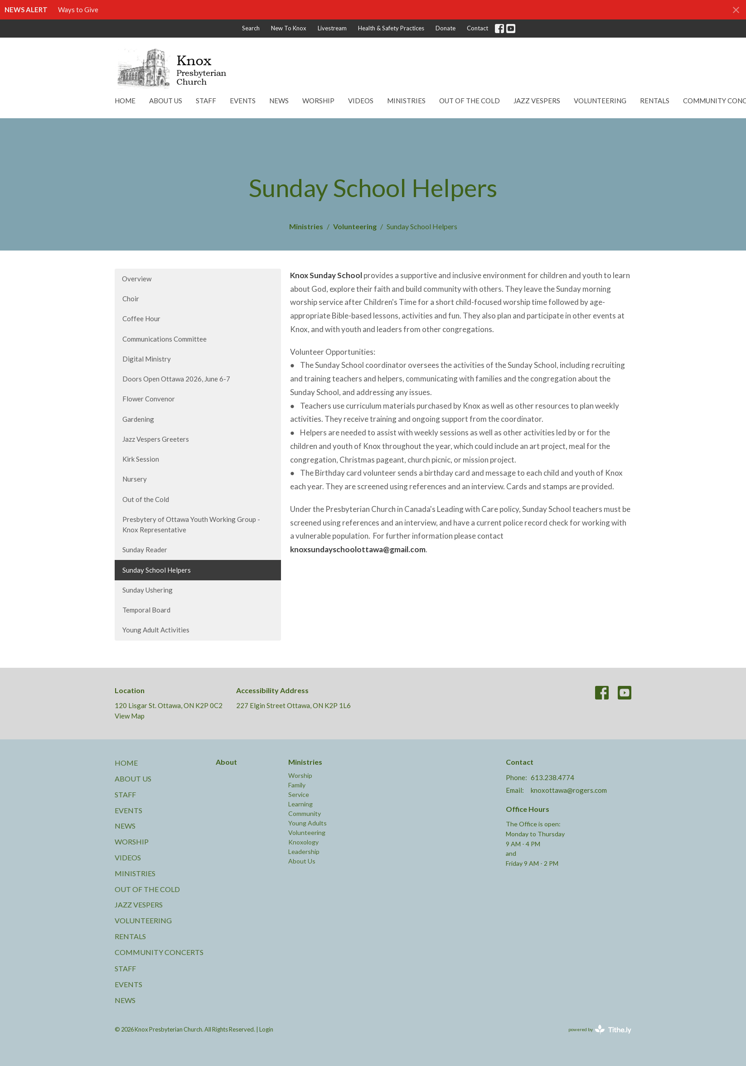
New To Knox (288, 28)
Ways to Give (78, 9)
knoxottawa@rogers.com (569, 790)
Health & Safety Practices (391, 28)
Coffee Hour (141, 318)
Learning (300, 804)
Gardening (138, 419)
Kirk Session (140, 459)
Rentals (654, 100)
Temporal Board (146, 610)
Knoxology (303, 842)
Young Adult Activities (155, 630)
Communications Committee (164, 339)
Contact (477, 28)
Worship (318, 100)
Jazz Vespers (536, 100)
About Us (165, 100)
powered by (599, 1029)
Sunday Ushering (147, 590)
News (279, 100)
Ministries (406, 100)
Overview (136, 279)
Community (304, 813)
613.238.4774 (552, 777)
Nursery (134, 479)
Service (298, 794)
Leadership (304, 851)
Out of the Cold (469, 100)
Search (251, 28)
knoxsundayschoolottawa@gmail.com (358, 549)
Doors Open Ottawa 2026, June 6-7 (176, 379)
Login (266, 1029)
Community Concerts (159, 952)
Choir (130, 298)
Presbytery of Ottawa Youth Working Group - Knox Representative (191, 524)
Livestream (332, 28)
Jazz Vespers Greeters (155, 439)
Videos (360, 100)
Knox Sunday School (326, 275)
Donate (445, 28)
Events (243, 100)
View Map (130, 716)
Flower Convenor (148, 399)
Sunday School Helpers (156, 570)
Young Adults (307, 823)
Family (296, 785)
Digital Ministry (146, 359)
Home (125, 100)
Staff (206, 100)
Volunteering (600, 100)
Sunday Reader (144, 549)
